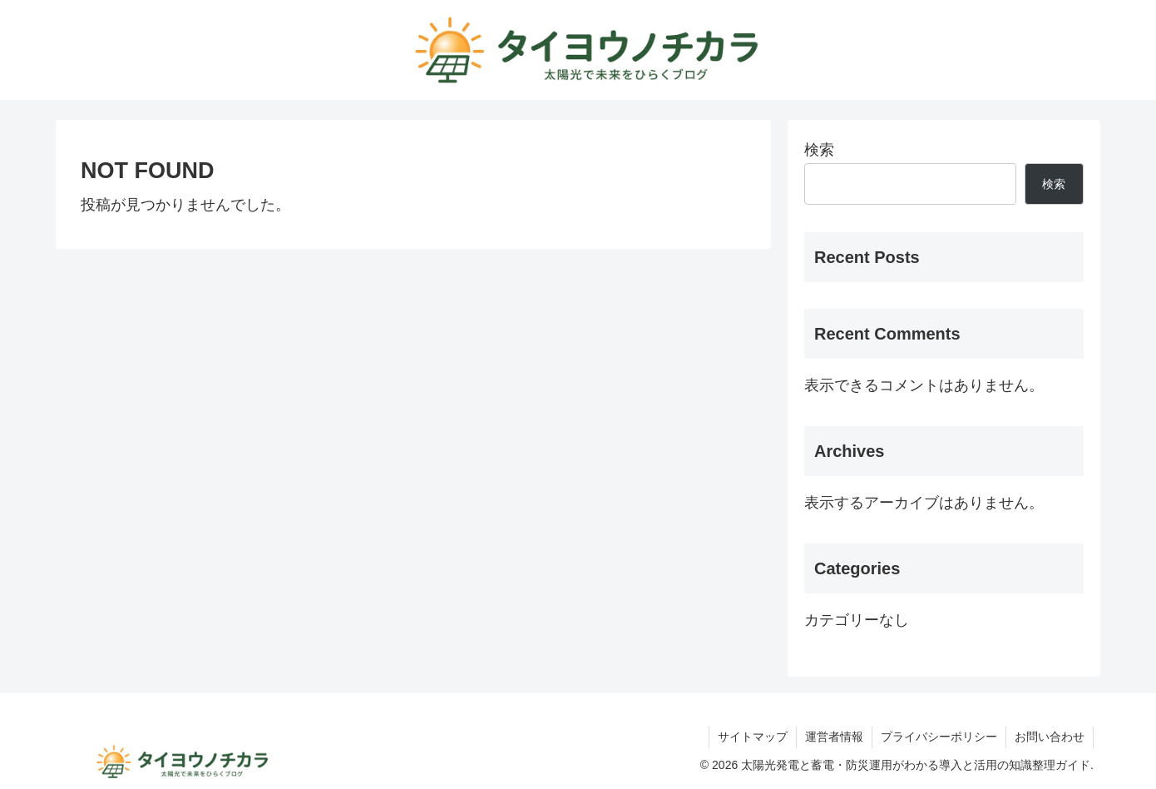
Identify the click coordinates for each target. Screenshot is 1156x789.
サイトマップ (753, 736)
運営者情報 (834, 736)
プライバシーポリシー (939, 736)
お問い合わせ (1049, 736)
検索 (819, 149)
